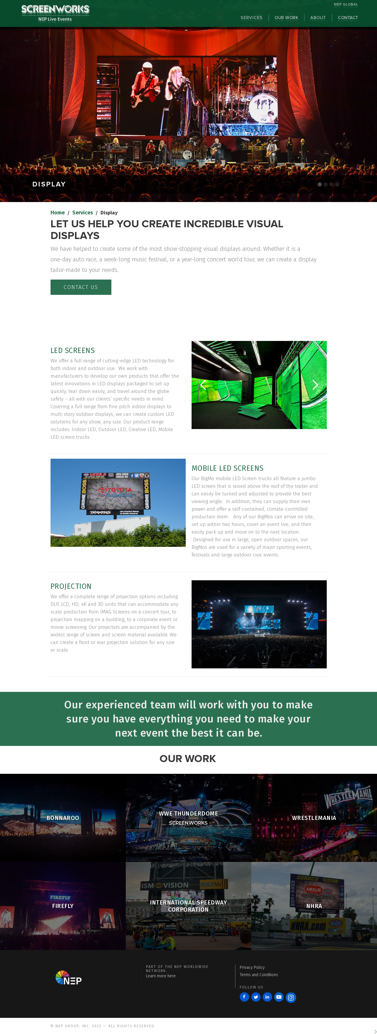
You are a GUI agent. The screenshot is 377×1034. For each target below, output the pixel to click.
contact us (81, 287)
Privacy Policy (252, 967)
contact (348, 20)
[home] (55, 18)
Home (58, 212)
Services (82, 212)
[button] (203, 385)
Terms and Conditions (259, 974)
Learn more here (161, 976)
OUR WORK (286, 20)
